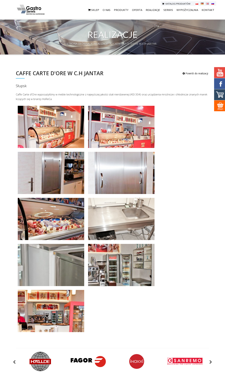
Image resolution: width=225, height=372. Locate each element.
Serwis (168, 10)
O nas (106, 10)
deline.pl (214, 368)
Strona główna (78, 43)
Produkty (121, 10)
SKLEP (93, 10)
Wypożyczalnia (187, 10)
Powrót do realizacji (195, 73)
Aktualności (82, 354)
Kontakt (208, 10)
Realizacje (153, 10)
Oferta (137, 10)
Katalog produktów (176, 3)
